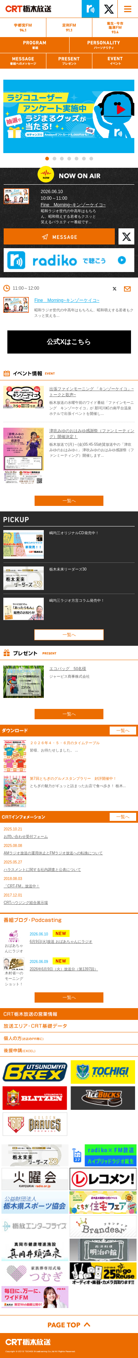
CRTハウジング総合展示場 (26, 903)
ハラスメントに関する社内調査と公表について (42, 870)
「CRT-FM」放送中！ (22, 886)
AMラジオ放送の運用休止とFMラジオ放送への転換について (53, 853)
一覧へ (69, 500)
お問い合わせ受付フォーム (26, 836)
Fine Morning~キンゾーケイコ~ (73, 204)
